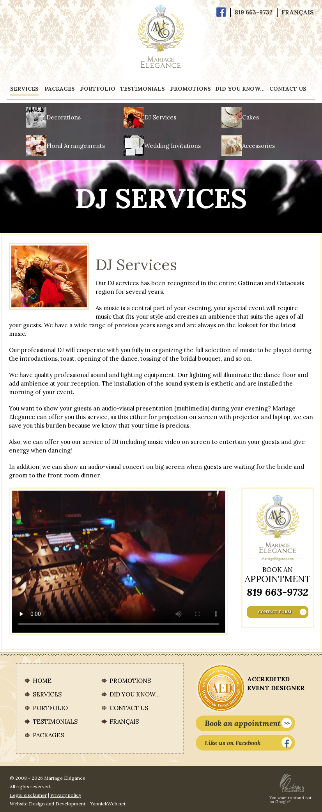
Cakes (250, 117)
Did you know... (240, 88)
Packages (59, 88)
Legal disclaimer (28, 795)
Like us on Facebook (248, 742)
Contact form (282, 612)
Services (24, 88)
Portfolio (97, 88)
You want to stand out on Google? (290, 800)
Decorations (63, 117)
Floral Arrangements (75, 145)
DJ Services (160, 117)
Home (42, 681)
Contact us (287, 88)
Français (297, 12)
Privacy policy (65, 795)
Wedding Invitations (172, 145)
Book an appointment (248, 723)
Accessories (258, 145)
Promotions (190, 88)
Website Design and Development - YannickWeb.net (68, 804)
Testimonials (142, 88)
